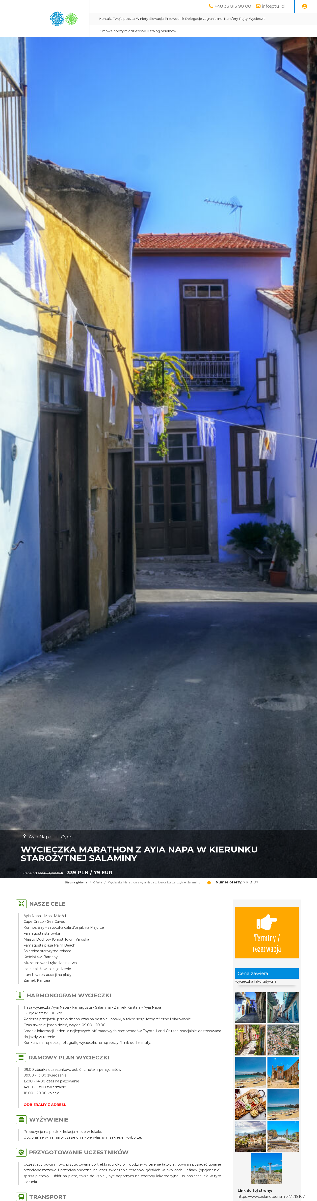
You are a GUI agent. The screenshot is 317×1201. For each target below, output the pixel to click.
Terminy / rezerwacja (267, 932)
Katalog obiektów (161, 31)
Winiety (142, 19)
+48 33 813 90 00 (232, 6)
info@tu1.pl (274, 6)
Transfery (231, 19)
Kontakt (105, 19)
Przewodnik (174, 19)
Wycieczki (257, 19)
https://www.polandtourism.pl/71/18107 (271, 1196)
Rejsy (243, 19)
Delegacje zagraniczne (203, 19)
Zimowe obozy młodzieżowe (122, 31)
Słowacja (156, 19)
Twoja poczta (124, 19)
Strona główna (76, 882)
